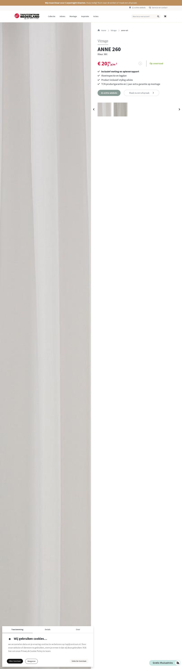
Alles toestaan (15, 661)
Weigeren (31, 661)
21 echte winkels (139, 7)
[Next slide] (179, 110)
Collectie (51, 16)
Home (102, 30)
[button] (91, 3)
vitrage (114, 30)
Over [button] (78, 629)
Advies (62, 16)
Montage (73, 16)
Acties (96, 16)
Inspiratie (85, 16)
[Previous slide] (94, 110)
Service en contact (159, 7)
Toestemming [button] (17, 629)
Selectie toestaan (79, 661)
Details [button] (47, 629)
